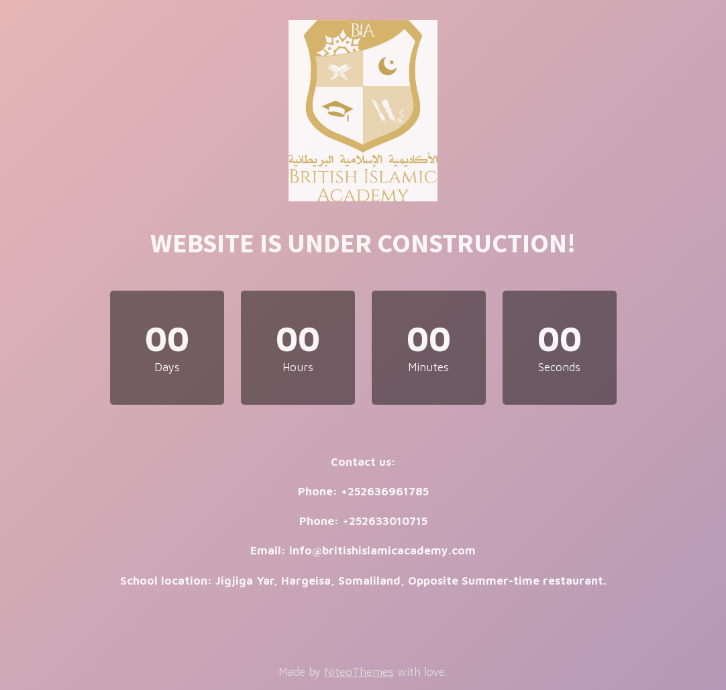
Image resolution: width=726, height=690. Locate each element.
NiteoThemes (359, 672)
